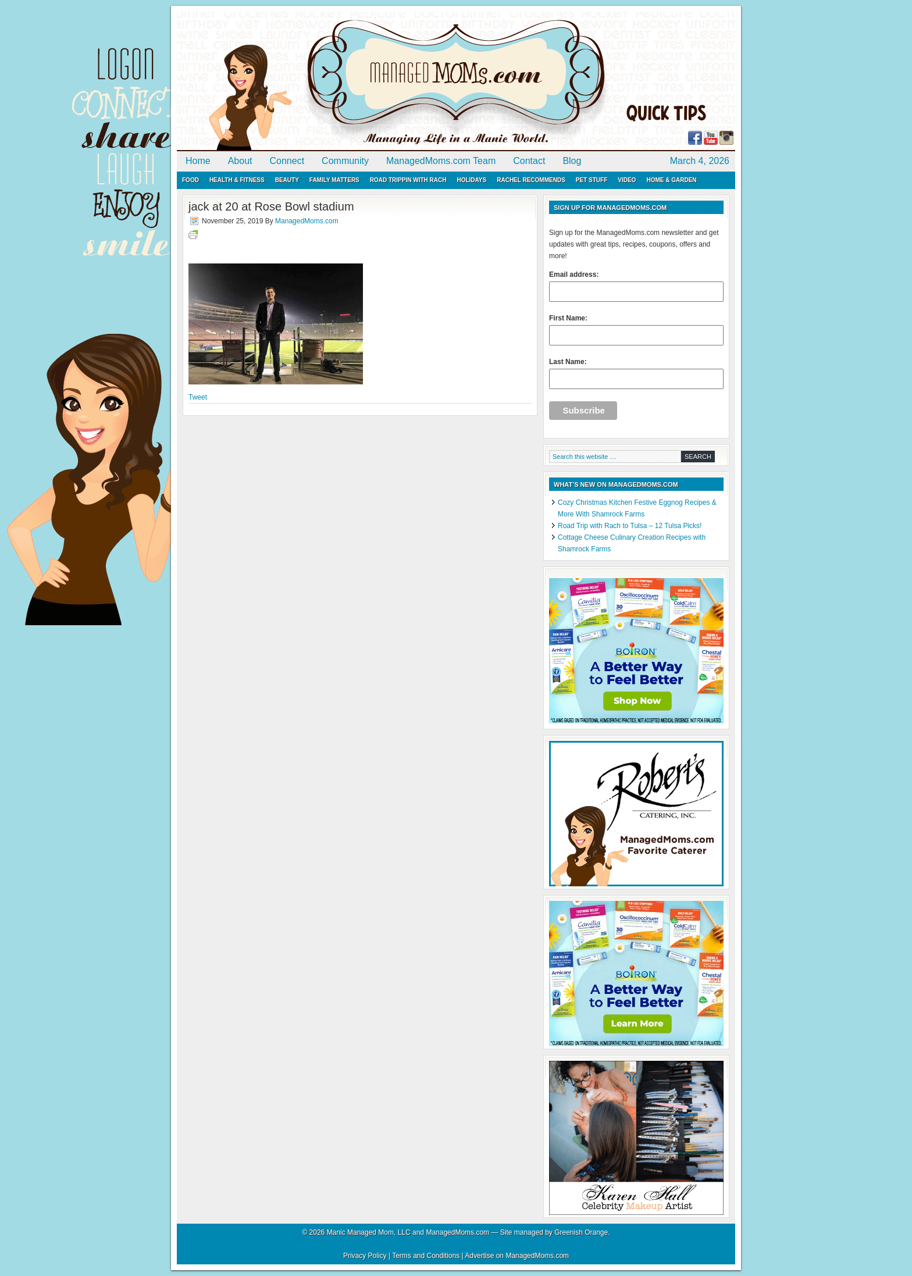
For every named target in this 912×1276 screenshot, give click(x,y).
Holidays (471, 180)
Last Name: (636, 373)
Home (198, 161)
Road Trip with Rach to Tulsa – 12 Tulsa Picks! (629, 526)
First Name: (636, 329)
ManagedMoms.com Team (441, 161)
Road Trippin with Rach (408, 180)
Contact (529, 161)
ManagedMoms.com (310, 81)
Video (627, 180)
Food (190, 180)
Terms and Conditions (425, 1256)
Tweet (197, 397)
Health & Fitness (237, 180)
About (240, 161)
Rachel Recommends (531, 180)
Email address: (636, 286)
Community (345, 161)
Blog (571, 161)
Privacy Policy (365, 1256)
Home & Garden (671, 180)
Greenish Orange (581, 1232)
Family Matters (334, 180)
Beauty (287, 180)
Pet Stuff (591, 180)
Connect (287, 161)
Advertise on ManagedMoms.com (517, 1256)
